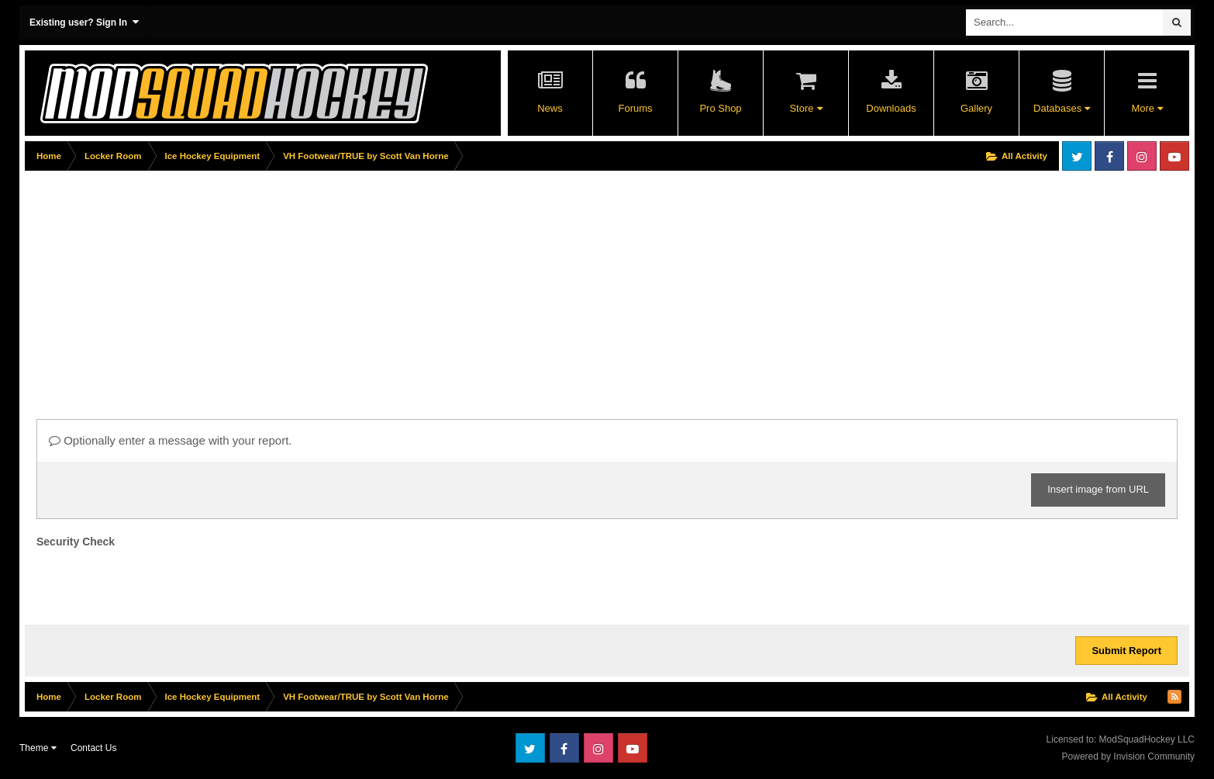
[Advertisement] (307, 284)
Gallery (976, 108)
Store (805, 108)
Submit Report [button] (1126, 650)
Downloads (891, 108)
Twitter (1077, 156)
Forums (635, 108)
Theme (38, 748)
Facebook (1109, 156)
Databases (1061, 108)
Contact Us (93, 748)
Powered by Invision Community (1128, 756)
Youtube (1174, 156)
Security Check (75, 541)
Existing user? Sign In (84, 22)
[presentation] (154, 582)
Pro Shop (720, 108)
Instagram (1142, 156)
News (550, 108)
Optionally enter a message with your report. (170, 440)
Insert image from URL (1098, 489)
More (1146, 108)
